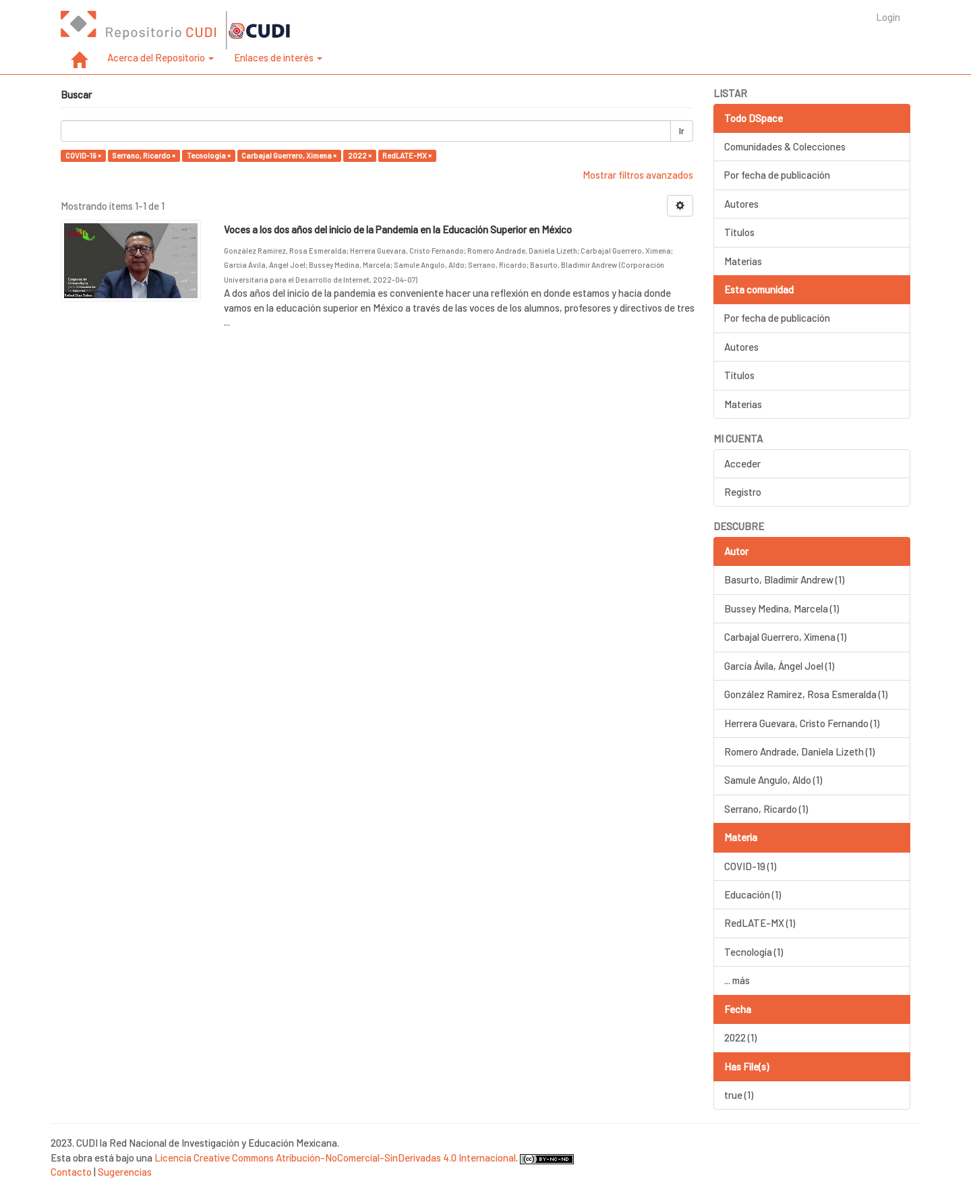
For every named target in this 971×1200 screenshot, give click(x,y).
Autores (741, 204)
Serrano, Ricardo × (143, 155)
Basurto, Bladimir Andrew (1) (784, 579)
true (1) (738, 1095)
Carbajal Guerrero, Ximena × (288, 155)
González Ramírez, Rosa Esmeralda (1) (805, 694)
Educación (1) (752, 894)
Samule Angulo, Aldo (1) (773, 780)
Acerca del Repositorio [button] (160, 57)
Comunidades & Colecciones (785, 146)
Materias (743, 261)
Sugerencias (125, 1172)
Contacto (71, 1172)
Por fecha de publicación (777, 175)
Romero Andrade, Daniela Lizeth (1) (799, 751)
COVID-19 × (83, 155)
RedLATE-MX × (407, 155)
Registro (742, 492)
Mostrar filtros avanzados (638, 175)
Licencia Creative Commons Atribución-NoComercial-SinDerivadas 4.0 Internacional (335, 1157)
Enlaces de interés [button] (278, 57)
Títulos (739, 232)
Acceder (742, 463)
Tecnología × (209, 155)
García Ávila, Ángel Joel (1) (779, 666)
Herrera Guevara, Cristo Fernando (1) (801, 723)
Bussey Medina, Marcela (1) (781, 608)
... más (737, 980)
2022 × (360, 155)
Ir (681, 130)
